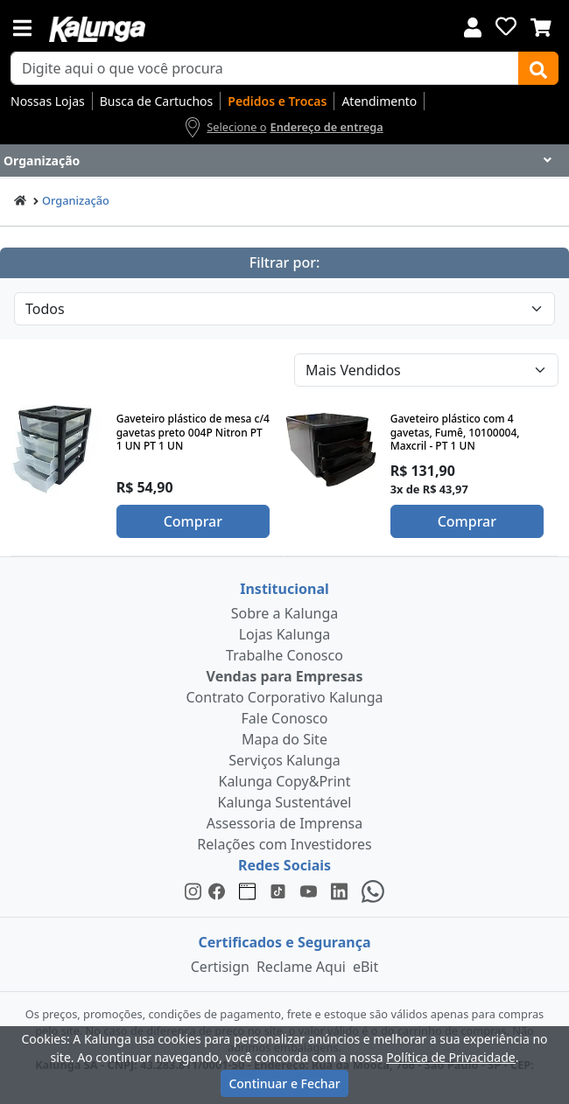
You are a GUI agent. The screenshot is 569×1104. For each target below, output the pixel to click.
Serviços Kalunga (284, 760)
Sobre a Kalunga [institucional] (285, 613)
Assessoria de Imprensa (285, 823)
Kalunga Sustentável (285, 802)
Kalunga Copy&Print (284, 781)
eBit (365, 966)
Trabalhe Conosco (284, 655)
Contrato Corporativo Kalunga (284, 697)
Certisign (220, 966)
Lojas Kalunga (285, 634)
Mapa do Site (284, 739)
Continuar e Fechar (284, 1083)
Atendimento (379, 101)
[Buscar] (538, 68)
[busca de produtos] (265, 68)
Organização (75, 200)
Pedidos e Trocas (277, 101)
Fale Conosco (285, 718)
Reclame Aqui (301, 966)
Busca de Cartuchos (157, 101)
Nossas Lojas (48, 101)
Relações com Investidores (284, 844)
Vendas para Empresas (285, 676)
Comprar (193, 521)
